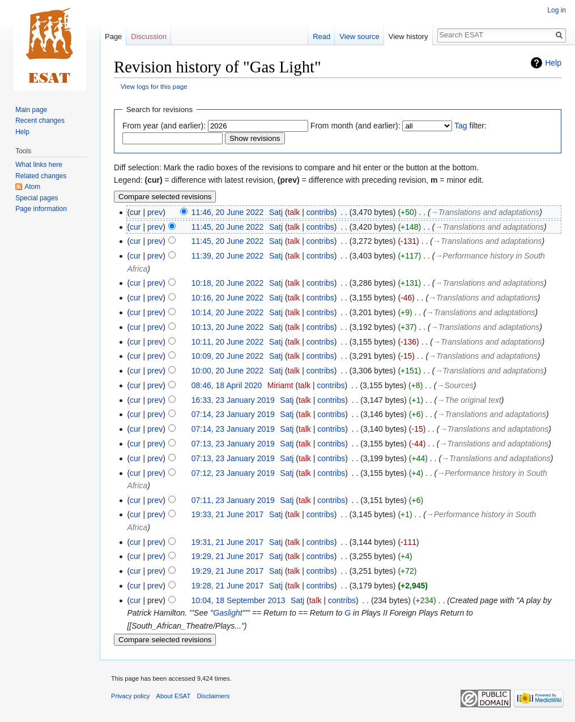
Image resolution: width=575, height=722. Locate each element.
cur (135, 226)
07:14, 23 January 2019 (233, 414)
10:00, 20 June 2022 (227, 370)
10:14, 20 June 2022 (227, 312)
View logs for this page (154, 86)
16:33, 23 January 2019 (233, 400)
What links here (38, 165)
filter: (470, 125)
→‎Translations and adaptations (485, 212)
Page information (41, 209)
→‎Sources (454, 385)
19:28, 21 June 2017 (227, 585)
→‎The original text (469, 400)
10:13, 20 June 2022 (227, 327)
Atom (32, 187)
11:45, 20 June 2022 (227, 226)
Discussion (149, 36)
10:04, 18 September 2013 (238, 600)
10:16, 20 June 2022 (227, 297)
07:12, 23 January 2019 (233, 473)
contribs (320, 212)
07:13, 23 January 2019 (233, 443)
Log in (556, 10)
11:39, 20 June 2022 (227, 255)
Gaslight (227, 612)
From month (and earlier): (355, 125)
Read (321, 36)
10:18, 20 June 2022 (227, 282)
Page (113, 36)
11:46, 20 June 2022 (227, 212)
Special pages (36, 198)
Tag (460, 125)
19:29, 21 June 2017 (227, 556)
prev (155, 212)
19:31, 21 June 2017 (227, 542)
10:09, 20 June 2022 (227, 355)
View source (359, 36)
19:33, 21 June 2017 (227, 514)
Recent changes (40, 120)
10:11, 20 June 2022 (227, 341)
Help (553, 62)
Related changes (40, 176)
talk (294, 212)
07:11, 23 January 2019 (233, 500)
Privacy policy (130, 696)
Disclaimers (213, 696)
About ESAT (173, 696)
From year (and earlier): (164, 125)
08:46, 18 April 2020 (226, 385)
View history (408, 36)
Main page (31, 110)
